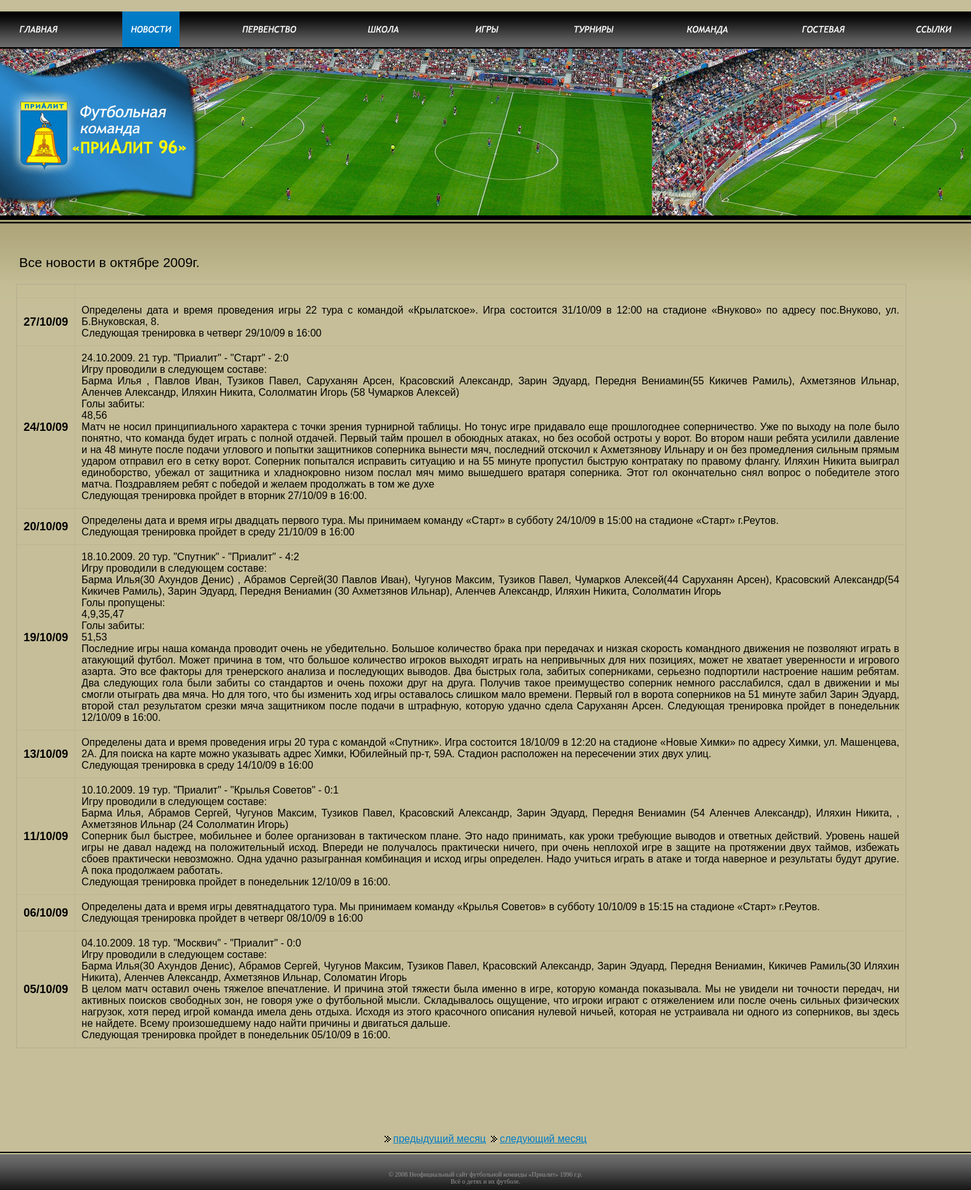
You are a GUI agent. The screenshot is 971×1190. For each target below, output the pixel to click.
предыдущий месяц (439, 1115)
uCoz (535, 1184)
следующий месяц (543, 1115)
